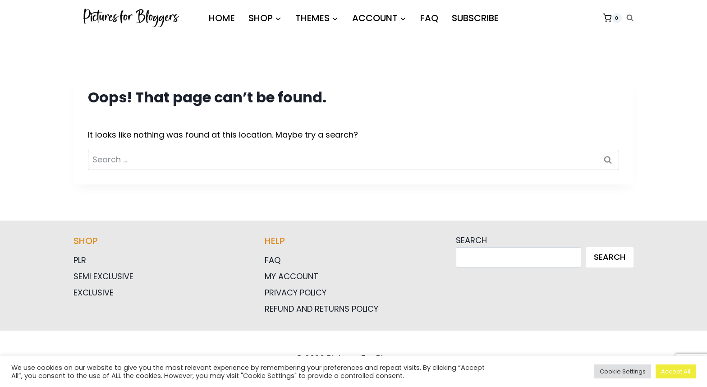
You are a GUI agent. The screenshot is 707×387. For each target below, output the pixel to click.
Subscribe (475, 18)
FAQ (429, 18)
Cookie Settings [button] (623, 371)
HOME (222, 18)
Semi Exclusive (103, 276)
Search (471, 240)
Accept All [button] (675, 371)
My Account (291, 276)
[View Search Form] (630, 18)
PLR (79, 260)
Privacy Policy (295, 292)
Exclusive (93, 292)
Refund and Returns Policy (321, 308)
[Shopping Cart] (612, 18)
